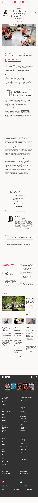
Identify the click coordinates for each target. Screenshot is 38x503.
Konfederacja (4, 425)
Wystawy (4, 463)
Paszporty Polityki (5, 467)
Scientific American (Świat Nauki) (26, 403)
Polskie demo (22, 434)
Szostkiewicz (22, 414)
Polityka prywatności (23, 477)
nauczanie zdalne (24, 216)
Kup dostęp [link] (19, 212)
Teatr (3, 464)
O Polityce (4, 481)
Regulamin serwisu (23, 474)
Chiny (3, 439)
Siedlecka (22, 411)
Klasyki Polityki (23, 455)
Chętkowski (22, 417)
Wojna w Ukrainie (5, 431)
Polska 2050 (4, 423)
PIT (3, 446)
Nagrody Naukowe (23, 406)
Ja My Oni (4, 410)
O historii (22, 430)
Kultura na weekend (23, 426)
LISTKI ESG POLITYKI (6, 452)
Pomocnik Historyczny (6, 404)
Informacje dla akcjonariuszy (25, 481)
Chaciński (22, 416)
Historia (21, 449)
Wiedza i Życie (4, 407)
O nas (21, 462)
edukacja (7, 216)
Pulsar (21, 402)
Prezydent (4, 426)
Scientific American (5, 406)
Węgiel (3, 447)
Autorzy (21, 459)
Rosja (3, 437)
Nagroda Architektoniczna (7, 469)
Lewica (3, 420)
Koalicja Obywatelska (6, 417)
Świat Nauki (4, 409)
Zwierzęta (22, 457)
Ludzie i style (22, 446)
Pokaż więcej (19, 362)
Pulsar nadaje (22, 436)
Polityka (3, 402)
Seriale (3, 461)
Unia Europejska (5, 433)
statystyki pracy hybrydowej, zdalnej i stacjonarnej (19, 106)
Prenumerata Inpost (23, 465)
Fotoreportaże (22, 448)
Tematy (21, 461)
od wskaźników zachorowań (14, 156)
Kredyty (3, 450)
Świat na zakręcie (23, 427)
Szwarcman (22, 413)
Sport (21, 454)
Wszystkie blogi (23, 419)
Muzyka (3, 459)
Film (3, 460)
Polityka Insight (16, 495)
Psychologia (22, 431)
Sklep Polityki (22, 464)
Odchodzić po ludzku (24, 452)
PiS (3, 419)
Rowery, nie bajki (23, 433)
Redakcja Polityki (5, 474)
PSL (3, 422)
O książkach (22, 429)
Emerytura (4, 449)
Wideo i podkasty (23, 422)
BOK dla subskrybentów (6, 479)
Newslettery (22, 445)
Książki (3, 457)
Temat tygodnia (23, 424)
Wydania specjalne (5, 403)
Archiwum (22, 458)
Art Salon (4, 470)
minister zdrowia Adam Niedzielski (19, 66)
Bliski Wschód (4, 436)
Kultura (3, 455)
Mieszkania (4, 444)
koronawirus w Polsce (15, 216)
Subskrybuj (29, 101)
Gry (3, 466)
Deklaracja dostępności (24, 479)
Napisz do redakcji (5, 477)
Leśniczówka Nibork (29, 495)
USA (3, 434)
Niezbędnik (4, 412)
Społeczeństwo (19, 8)
